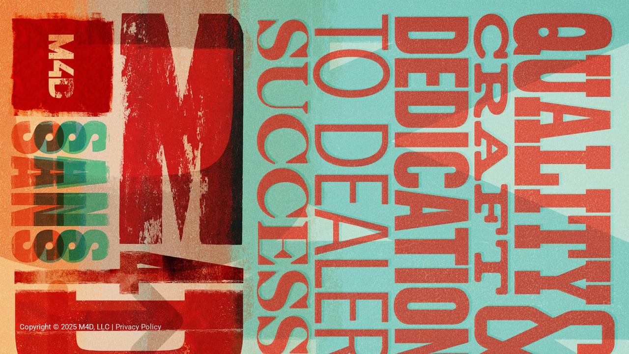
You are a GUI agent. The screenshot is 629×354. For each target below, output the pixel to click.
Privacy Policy (138, 327)
